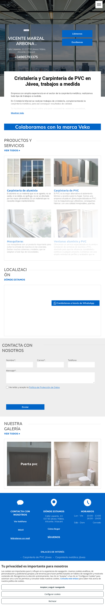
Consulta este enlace (69, 578)
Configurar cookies (53, 594)
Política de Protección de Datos (44, 387)
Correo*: (41, 360)
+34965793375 (26, 57)
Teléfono (72, 360)
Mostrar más (17, 113)
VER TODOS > (12, 150)
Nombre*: (11, 360)
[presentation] (27, 396)
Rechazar (52, 601)
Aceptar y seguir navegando (52, 587)
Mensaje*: (11, 370)
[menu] (99, 4)
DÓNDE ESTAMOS (14, 279)
